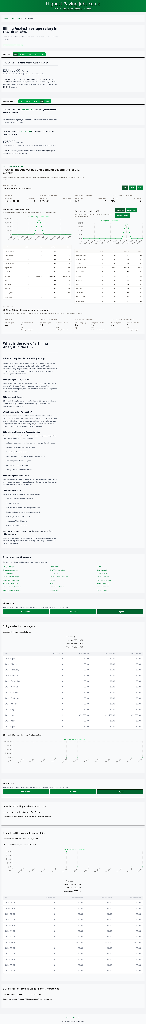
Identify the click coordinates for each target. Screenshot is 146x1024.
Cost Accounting (102, 570)
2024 (132, 188)
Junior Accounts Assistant (12, 590)
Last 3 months (73, 612)
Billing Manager (8, 567)
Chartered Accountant (10, 570)
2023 (139, 188)
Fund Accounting (103, 583)
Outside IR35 (131, 210)
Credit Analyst (102, 573)
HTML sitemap (76, 1018)
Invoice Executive (103, 587)
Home (6, 18)
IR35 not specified (122, 215)
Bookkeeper (54, 567)
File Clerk (53, 580)
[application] (37, 229)
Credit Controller (103, 577)
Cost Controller (8, 573)
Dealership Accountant (11, 580)
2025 (124, 188)
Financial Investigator (10, 583)
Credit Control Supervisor (59, 577)
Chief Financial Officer (57, 570)
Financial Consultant (104, 580)
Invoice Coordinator (57, 587)
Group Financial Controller (12, 587)
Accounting (16, 18)
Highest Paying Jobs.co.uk (73, 4)
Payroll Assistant (103, 590)
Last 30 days (25, 612)
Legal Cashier (54, 590)
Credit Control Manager (11, 577)
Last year (120, 612)
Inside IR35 (120, 210)
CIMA (99, 567)
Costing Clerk (54, 573)
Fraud (52, 583)
